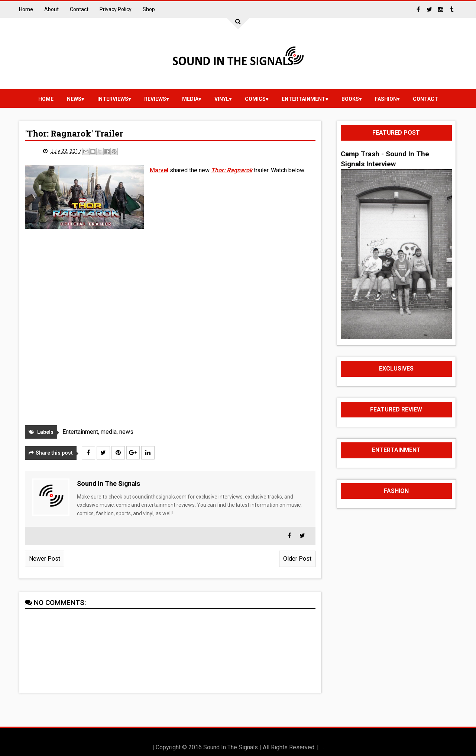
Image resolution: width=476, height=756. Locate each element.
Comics (255, 99)
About (51, 9)
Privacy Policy (116, 9)
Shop (149, 9)
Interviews (112, 99)
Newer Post (44, 558)
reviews (155, 99)
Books (350, 99)
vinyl (221, 99)
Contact (79, 9)
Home (26, 9)
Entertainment (304, 99)
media (190, 99)
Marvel (159, 170)
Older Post (297, 558)
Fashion (386, 99)
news (74, 99)
